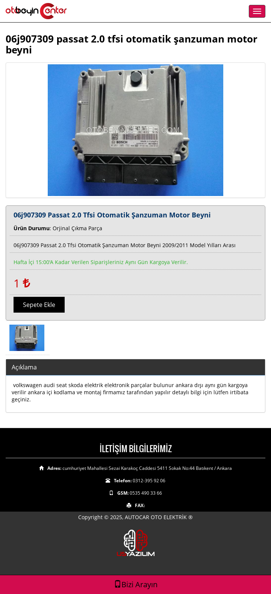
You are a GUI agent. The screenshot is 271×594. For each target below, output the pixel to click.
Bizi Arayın (135, 584)
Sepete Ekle (39, 305)
